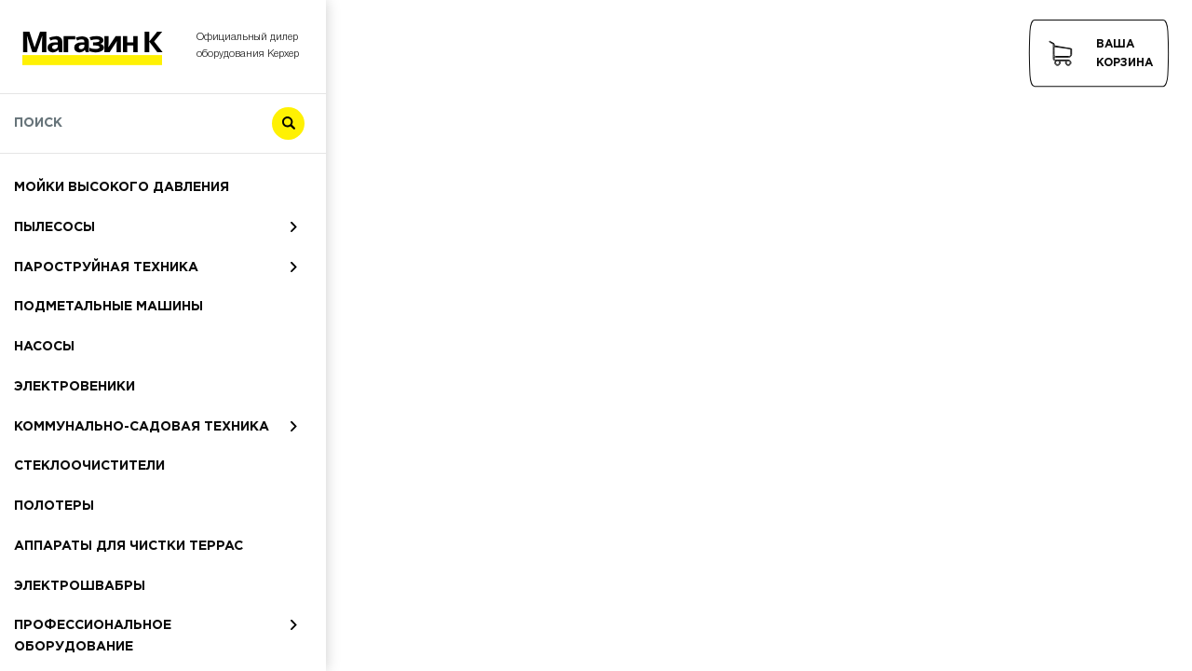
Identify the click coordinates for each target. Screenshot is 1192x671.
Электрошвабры (79, 586)
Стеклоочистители (89, 466)
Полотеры (54, 506)
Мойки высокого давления (121, 187)
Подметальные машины (108, 306)
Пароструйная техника (106, 267)
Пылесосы (54, 227)
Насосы (44, 346)
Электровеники (74, 386)
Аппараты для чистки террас (128, 546)
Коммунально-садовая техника (141, 426)
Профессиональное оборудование (92, 636)
